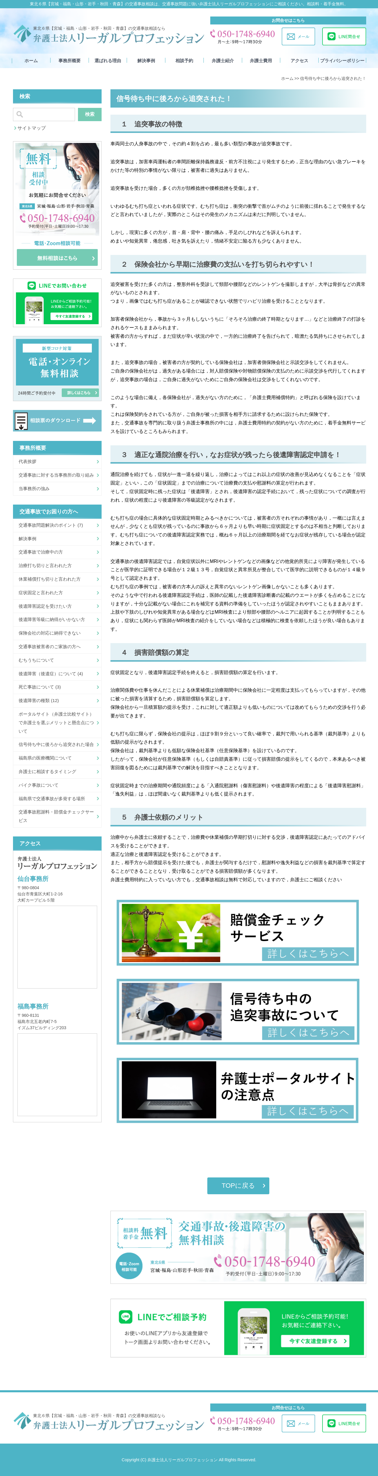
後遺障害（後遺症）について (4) (51, 673)
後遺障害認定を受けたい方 (45, 606)
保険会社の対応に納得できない (50, 632)
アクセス (299, 60)
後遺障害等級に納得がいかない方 (52, 619)
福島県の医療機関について (45, 757)
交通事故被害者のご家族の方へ (50, 646)
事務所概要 (69, 60)
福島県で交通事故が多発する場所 (52, 798)
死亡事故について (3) (40, 686)
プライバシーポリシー (342, 60)
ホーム (31, 60)
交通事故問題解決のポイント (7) (51, 525)
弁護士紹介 (223, 60)
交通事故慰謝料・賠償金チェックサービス (56, 816)
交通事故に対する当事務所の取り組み (56, 474)
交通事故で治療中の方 (41, 551)
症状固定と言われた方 (41, 592)
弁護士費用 (261, 60)
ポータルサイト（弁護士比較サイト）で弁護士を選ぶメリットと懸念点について (56, 722)
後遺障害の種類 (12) (39, 700)
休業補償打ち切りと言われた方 (50, 578)
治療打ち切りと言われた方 (45, 565)
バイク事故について (38, 785)
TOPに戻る (238, 1185)
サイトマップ (31, 128)
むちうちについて (36, 660)
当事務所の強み (34, 488)
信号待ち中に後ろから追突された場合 (56, 744)
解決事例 (146, 60)
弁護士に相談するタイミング (47, 771)
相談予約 (184, 60)
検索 (89, 114)
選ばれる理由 (107, 60)
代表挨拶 (27, 461)
